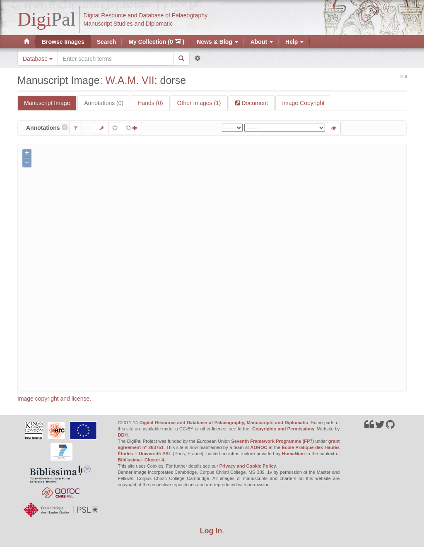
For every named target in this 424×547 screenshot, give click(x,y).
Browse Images (63, 41)
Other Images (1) (199, 103)
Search (106, 41)
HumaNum (293, 453)
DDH (123, 434)
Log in (211, 531)
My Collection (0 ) (156, 41)
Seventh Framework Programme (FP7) (272, 441)
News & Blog (217, 41)
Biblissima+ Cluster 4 (141, 459)
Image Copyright (303, 103)
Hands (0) (150, 103)
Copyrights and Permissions (283, 428)
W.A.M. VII (130, 80)
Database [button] (38, 58)
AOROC (259, 447)
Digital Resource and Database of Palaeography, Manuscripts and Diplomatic (224, 422)
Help (294, 41)
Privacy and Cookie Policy (247, 465)
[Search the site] (115, 59)
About (262, 41)
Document (254, 103)
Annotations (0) (103, 103)
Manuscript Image (47, 103)
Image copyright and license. (54, 398)
